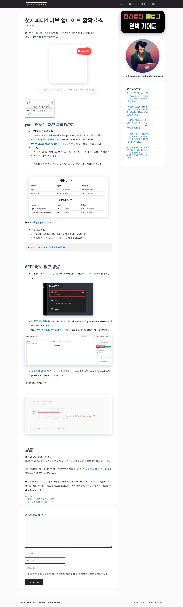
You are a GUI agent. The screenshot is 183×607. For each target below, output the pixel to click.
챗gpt (30, 496)
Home (121, 4)
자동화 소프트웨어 (148, 4)
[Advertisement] (143, 189)
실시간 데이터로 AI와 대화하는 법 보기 (48, 247)
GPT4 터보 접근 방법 (36, 110)
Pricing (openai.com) (41, 222)
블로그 (132, 4)
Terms (150, 602)
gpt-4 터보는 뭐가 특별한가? (39, 107)
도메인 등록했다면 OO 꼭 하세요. (41, 499)
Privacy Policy (140, 602)
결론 (29, 114)
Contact (158, 602)
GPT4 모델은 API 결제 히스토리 (52, 329)
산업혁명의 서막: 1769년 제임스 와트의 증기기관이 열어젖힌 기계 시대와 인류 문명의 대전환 (138, 152)
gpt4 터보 (46, 36)
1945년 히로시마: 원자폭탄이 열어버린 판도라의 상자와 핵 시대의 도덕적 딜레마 (138, 124)
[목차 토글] (49, 103)
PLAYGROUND (39, 321)
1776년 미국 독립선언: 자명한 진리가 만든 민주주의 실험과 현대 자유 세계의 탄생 (138, 137)
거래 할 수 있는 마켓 (100, 469)
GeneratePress (53, 602)
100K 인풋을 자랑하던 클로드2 (47, 143)
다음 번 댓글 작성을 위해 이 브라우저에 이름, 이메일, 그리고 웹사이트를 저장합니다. (68, 574)
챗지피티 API (37, 371)
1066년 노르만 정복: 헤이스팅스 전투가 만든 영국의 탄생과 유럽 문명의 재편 (137, 110)
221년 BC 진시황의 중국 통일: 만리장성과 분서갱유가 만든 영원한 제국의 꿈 (138, 97)
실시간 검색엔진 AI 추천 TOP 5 (40, 501)
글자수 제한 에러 (51, 139)
